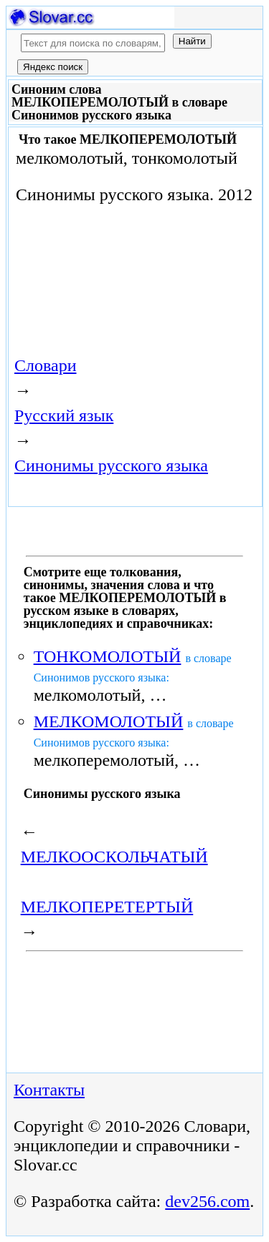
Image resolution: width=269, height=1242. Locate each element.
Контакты (49, 1089)
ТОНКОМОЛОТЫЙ (107, 656)
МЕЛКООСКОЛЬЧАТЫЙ (114, 856)
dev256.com (207, 1201)
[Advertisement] (92, 265)
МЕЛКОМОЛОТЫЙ (109, 721)
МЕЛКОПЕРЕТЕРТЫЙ (107, 906)
